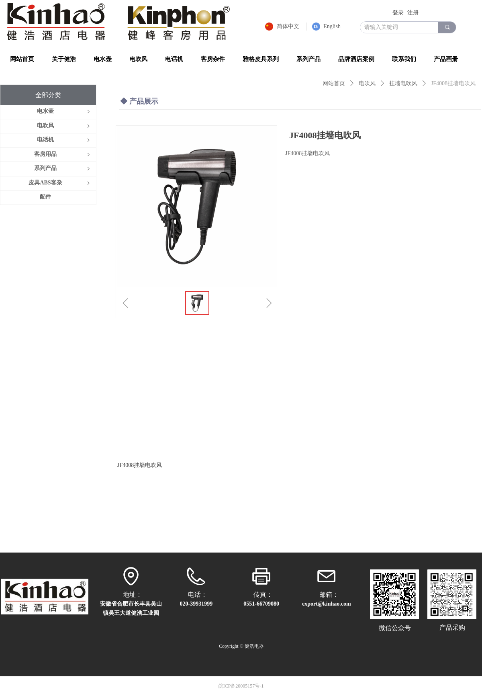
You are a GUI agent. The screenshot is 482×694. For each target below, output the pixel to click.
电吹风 (367, 83)
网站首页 (334, 83)
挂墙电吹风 (403, 83)
